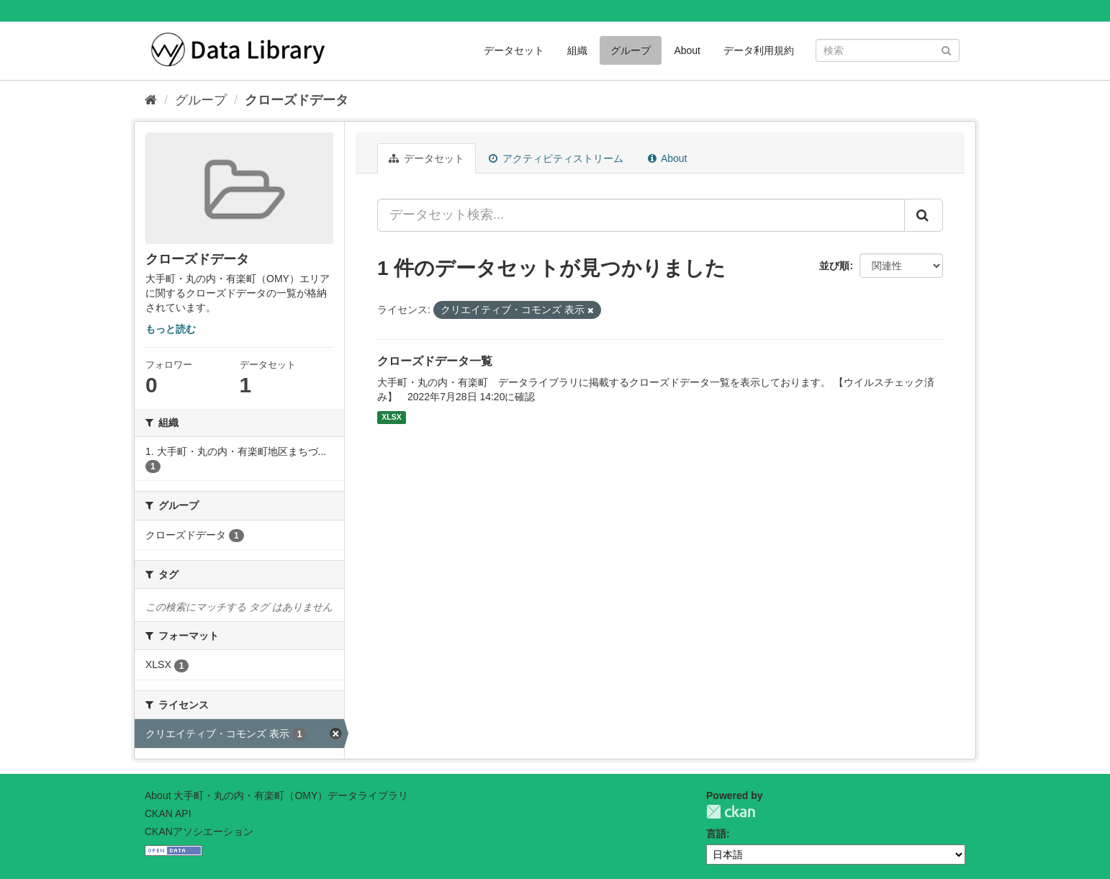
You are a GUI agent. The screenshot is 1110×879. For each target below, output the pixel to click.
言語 (716, 833)
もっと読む (170, 329)
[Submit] (946, 49)
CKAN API (168, 813)
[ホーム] (151, 100)
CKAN (730, 811)
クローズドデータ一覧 (434, 361)
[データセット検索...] (641, 215)
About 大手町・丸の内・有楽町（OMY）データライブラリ (276, 795)
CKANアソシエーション (199, 831)
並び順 (834, 265)
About (687, 50)
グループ (630, 50)
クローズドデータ (296, 100)
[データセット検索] (888, 50)
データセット (514, 50)
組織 (577, 50)
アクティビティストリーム (556, 158)
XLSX (391, 417)
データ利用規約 (758, 50)
